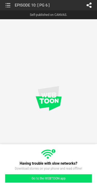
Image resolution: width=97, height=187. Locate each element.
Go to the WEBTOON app (48, 178)
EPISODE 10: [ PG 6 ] (32, 5)
